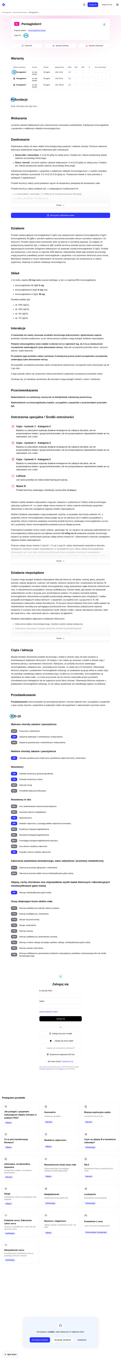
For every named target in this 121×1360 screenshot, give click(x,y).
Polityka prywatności (47, 1069)
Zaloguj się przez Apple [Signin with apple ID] (60, 1040)
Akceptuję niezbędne (62, 1340)
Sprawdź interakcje (60, 46)
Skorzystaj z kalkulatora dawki (60, 215)
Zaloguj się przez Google (60, 1033)
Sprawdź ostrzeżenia (94, 46)
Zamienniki (26, 46)
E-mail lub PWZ (46, 991)
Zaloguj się (93, 5)
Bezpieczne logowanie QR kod (60, 1054)
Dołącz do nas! (107, 5)
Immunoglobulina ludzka (37, 31)
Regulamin (61, 1069)
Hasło (42, 1001)
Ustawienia (81, 1340)
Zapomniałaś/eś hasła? (48, 1012)
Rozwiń (60, 205)
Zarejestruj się (67, 1061)
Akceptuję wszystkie (40, 1340)
